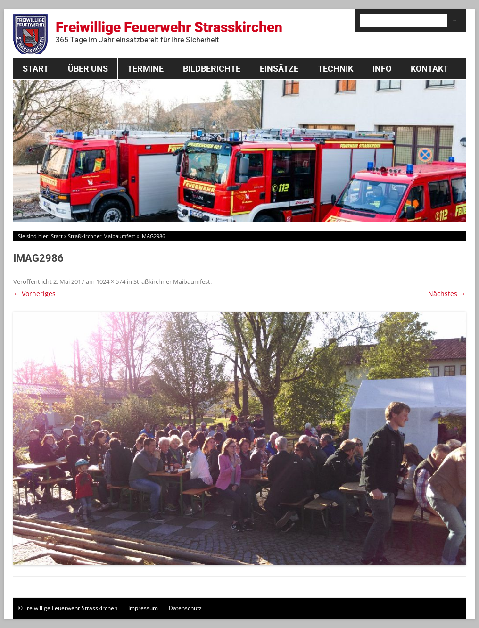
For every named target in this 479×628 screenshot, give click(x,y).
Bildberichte (211, 69)
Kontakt (429, 69)
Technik (335, 69)
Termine (145, 69)
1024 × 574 (110, 281)
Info (381, 69)
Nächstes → (447, 293)
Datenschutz (185, 608)
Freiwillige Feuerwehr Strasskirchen (169, 31)
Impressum (143, 608)
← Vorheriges (34, 293)
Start (36, 69)
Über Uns (88, 69)
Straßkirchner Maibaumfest (101, 236)
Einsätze (279, 69)
